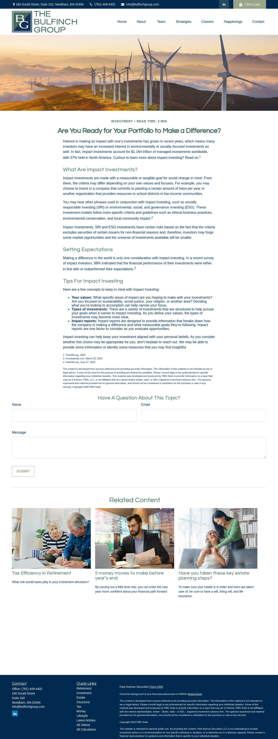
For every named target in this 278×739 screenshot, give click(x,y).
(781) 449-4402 (102, 4)
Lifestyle (82, 715)
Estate (81, 697)
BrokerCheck (195, 694)
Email (145, 404)
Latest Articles (86, 720)
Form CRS (156, 686)
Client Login (249, 4)
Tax (79, 706)
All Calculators (86, 729)
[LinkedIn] (224, 4)
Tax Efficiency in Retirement (41, 573)
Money (81, 711)
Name (16, 404)
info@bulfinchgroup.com (140, 4)
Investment (84, 693)
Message (19, 432)
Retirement (84, 688)
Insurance (83, 702)
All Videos (83, 725)
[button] (122, 22)
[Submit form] (23, 471)
